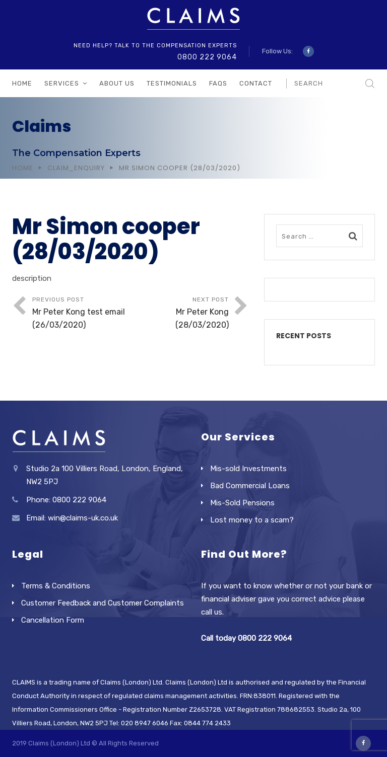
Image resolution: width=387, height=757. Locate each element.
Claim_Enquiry (76, 168)
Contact (255, 83)
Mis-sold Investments (248, 468)
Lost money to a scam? (252, 519)
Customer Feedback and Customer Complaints (102, 603)
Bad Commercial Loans (250, 485)
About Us (117, 83)
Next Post (180, 314)
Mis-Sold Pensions (242, 502)
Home (22, 83)
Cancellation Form (52, 620)
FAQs (218, 83)
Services (61, 83)
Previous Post (81, 314)
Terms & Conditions (55, 585)
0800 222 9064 (207, 57)
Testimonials (172, 83)
